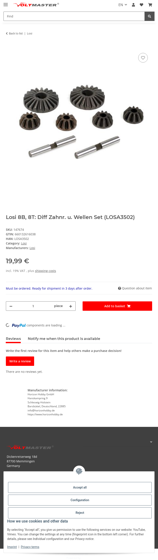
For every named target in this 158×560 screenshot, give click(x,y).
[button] (133, 4)
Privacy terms (30, 547)
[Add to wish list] (143, 58)
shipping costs (45, 271)
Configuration (80, 500)
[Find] (150, 16)
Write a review (20, 361)
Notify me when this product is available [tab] (64, 339)
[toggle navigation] (5, 2)
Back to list (16, 33)
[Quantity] (33, 306)
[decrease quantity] (11, 306)
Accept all (79, 487)
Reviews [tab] (13, 339)
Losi (24, 243)
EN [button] (120, 4)
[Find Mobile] (74, 16)
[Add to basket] (9, 47)
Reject (80, 512)
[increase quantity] (70, 306)
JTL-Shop (86, 558)
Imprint (12, 547)
